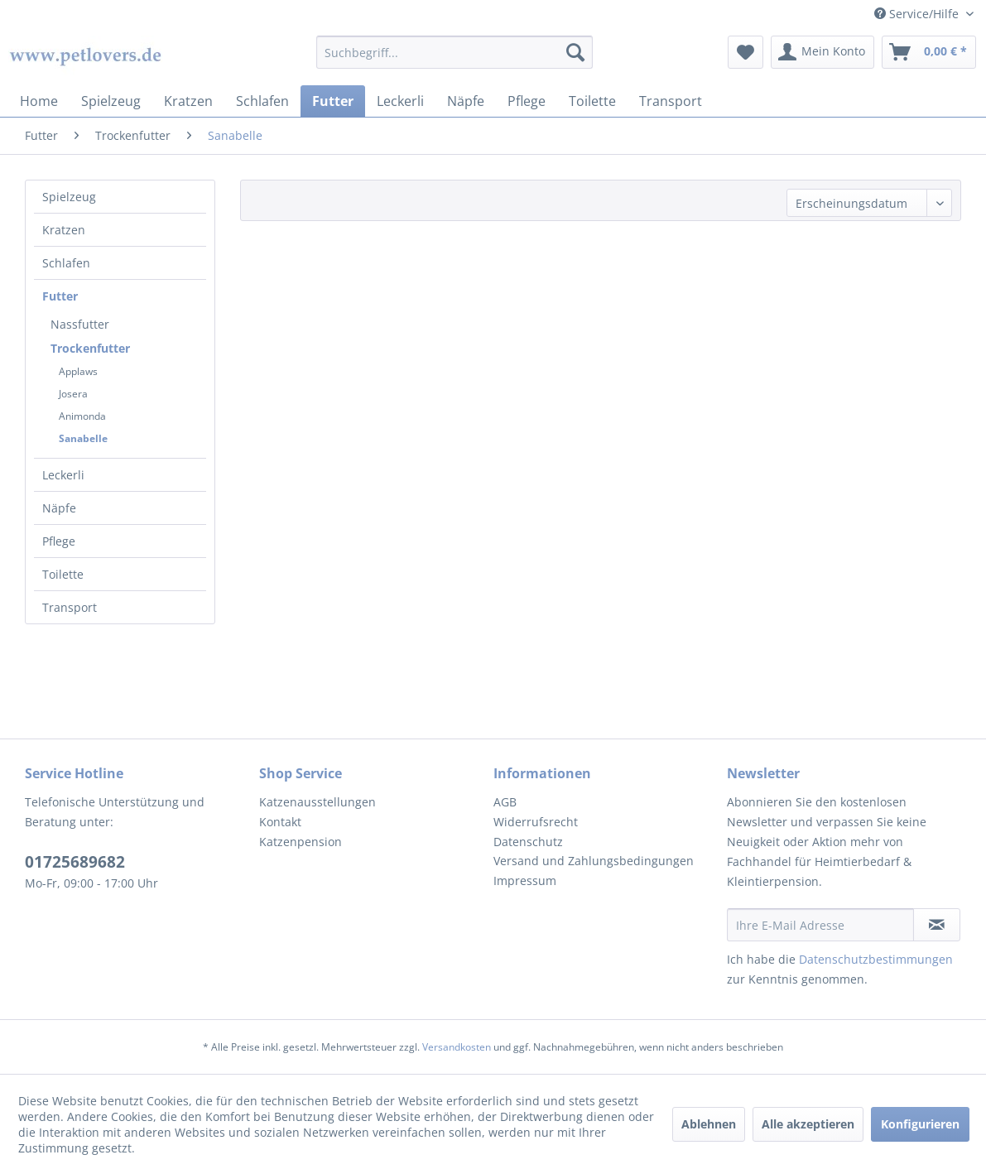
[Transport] (671, 101)
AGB (505, 802)
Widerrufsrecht (535, 822)
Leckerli (63, 475)
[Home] (39, 101)
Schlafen (66, 263)
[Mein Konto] (822, 52)
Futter (60, 296)
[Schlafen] (262, 101)
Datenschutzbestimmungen (876, 959)
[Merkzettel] (745, 52)
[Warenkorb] (929, 52)
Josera (73, 394)
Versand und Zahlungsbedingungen (593, 860)
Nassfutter (80, 324)
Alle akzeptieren (808, 1124)
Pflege (58, 541)
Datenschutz (528, 841)
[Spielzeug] (111, 101)
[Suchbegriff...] (454, 52)
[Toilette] (592, 101)
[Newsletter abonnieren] (936, 924)
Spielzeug (69, 196)
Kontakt (280, 822)
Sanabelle (83, 438)
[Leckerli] (400, 101)
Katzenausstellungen (317, 802)
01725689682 (75, 862)
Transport (69, 607)
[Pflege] (526, 101)
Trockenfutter (90, 348)
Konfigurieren (920, 1124)
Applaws (78, 371)
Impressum (524, 880)
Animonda (82, 416)
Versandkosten (456, 1047)
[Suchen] (575, 52)
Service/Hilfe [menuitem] (918, 14)
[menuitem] (454, 52)
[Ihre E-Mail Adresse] (820, 924)
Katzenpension (300, 841)
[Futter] (333, 101)
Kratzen (63, 230)
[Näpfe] (465, 101)
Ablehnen (708, 1124)
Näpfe (59, 508)
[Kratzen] (188, 101)
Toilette (63, 574)
